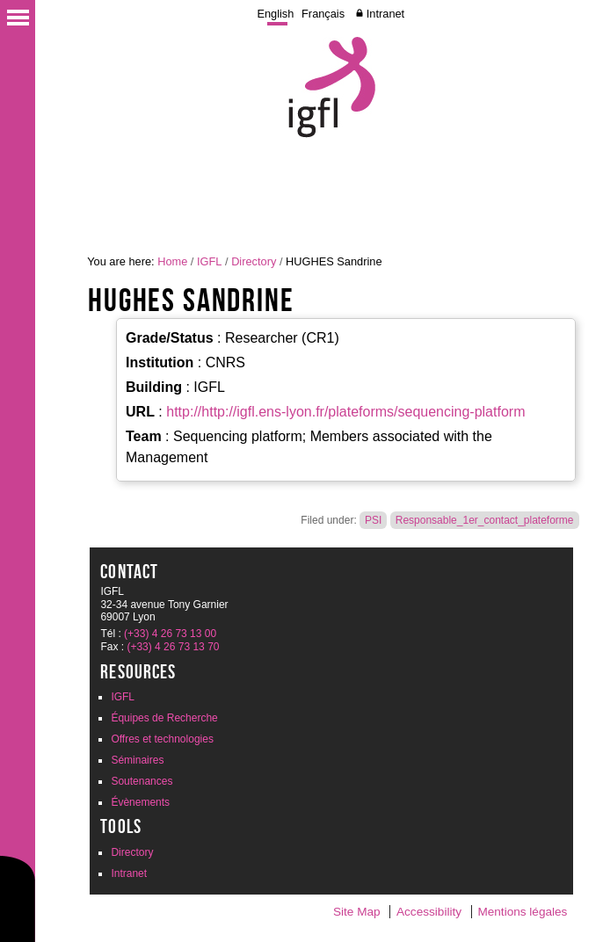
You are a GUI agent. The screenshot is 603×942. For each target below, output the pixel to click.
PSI (373, 520)
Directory (253, 261)
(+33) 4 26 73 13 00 (170, 633)
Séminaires (137, 760)
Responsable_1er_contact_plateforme (485, 520)
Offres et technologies (162, 739)
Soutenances (141, 781)
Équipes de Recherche (164, 718)
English (275, 13)
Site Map (357, 911)
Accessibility (428, 911)
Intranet (385, 13)
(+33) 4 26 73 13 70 (173, 647)
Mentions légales (522, 911)
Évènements (140, 802)
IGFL (209, 261)
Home (172, 261)
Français (323, 13)
